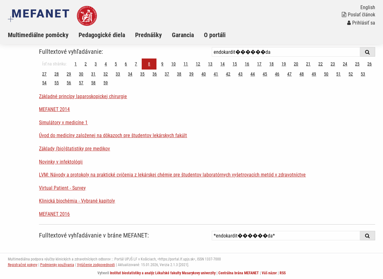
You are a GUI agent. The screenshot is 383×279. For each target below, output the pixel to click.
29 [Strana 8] (69, 73)
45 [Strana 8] (265, 73)
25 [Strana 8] (357, 63)
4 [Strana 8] (106, 63)
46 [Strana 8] (277, 73)
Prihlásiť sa (361, 23)
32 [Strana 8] (105, 73)
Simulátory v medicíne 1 (63, 123)
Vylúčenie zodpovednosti (96, 265)
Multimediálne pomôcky (38, 35)
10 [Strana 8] (173, 63)
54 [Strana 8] (44, 82)
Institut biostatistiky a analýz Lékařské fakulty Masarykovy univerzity (163, 273)
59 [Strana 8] (105, 82)
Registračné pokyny (22, 265)
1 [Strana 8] (75, 63)
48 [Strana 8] (301, 73)
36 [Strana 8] (154, 73)
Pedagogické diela (102, 35)
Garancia (183, 35)
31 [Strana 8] (93, 73)
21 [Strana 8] (308, 63)
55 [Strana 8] (56, 82)
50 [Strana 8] (326, 73)
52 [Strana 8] (350, 73)
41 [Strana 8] (216, 73)
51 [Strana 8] (338, 73)
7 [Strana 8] (136, 63)
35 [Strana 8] (142, 73)
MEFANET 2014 (54, 109)
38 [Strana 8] (179, 73)
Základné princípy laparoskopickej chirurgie (83, 96)
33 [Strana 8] (118, 73)
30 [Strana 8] (81, 73)
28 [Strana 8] (56, 73)
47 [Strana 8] (289, 73)
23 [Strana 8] (333, 63)
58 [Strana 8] (93, 82)
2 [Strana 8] (86, 63)
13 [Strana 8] (210, 63)
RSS (283, 273)
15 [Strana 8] (235, 63)
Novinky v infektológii (61, 162)
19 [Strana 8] (284, 63)
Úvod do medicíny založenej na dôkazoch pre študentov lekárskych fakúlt (113, 135)
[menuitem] (43, 35)
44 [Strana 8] (252, 73)
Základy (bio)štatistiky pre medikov (74, 149)
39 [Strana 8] (191, 73)
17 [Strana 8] (259, 63)
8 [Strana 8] (149, 63)
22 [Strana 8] (320, 63)
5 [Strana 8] (116, 63)
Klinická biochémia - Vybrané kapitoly (77, 201)
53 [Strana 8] (363, 73)
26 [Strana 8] (369, 63)
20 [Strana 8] (296, 63)
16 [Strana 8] (247, 63)
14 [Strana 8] (222, 63)
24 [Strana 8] (345, 63)
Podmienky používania (57, 265)
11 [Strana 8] (185, 63)
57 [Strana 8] (81, 82)
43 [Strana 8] (240, 73)
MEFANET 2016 (54, 214)
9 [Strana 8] (162, 63)
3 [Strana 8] (96, 63)
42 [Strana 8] (228, 73)
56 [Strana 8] (69, 82)
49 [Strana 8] (314, 73)
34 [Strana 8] (130, 73)
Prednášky (148, 35)
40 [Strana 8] (203, 73)
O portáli (215, 35)
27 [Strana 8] (44, 73)
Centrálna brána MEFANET (238, 273)
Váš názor (269, 273)
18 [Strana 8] (271, 63)
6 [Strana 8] (126, 63)
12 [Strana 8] (198, 63)
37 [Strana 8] (167, 73)
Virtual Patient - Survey (62, 188)
